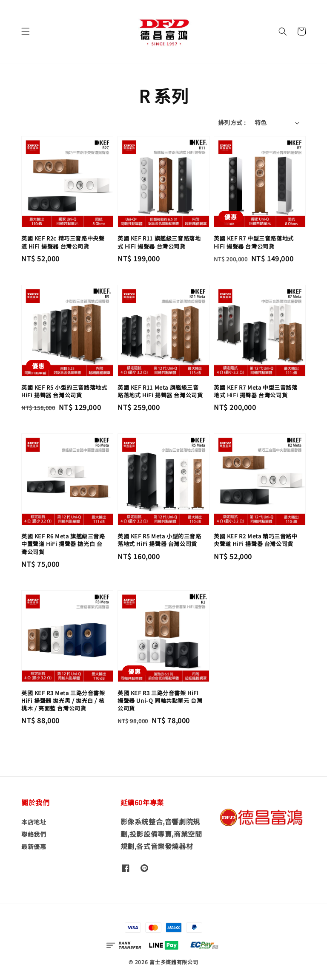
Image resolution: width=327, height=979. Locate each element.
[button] (25, 31)
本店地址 (33, 822)
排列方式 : (232, 122)
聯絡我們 (33, 834)
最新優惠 (33, 846)
